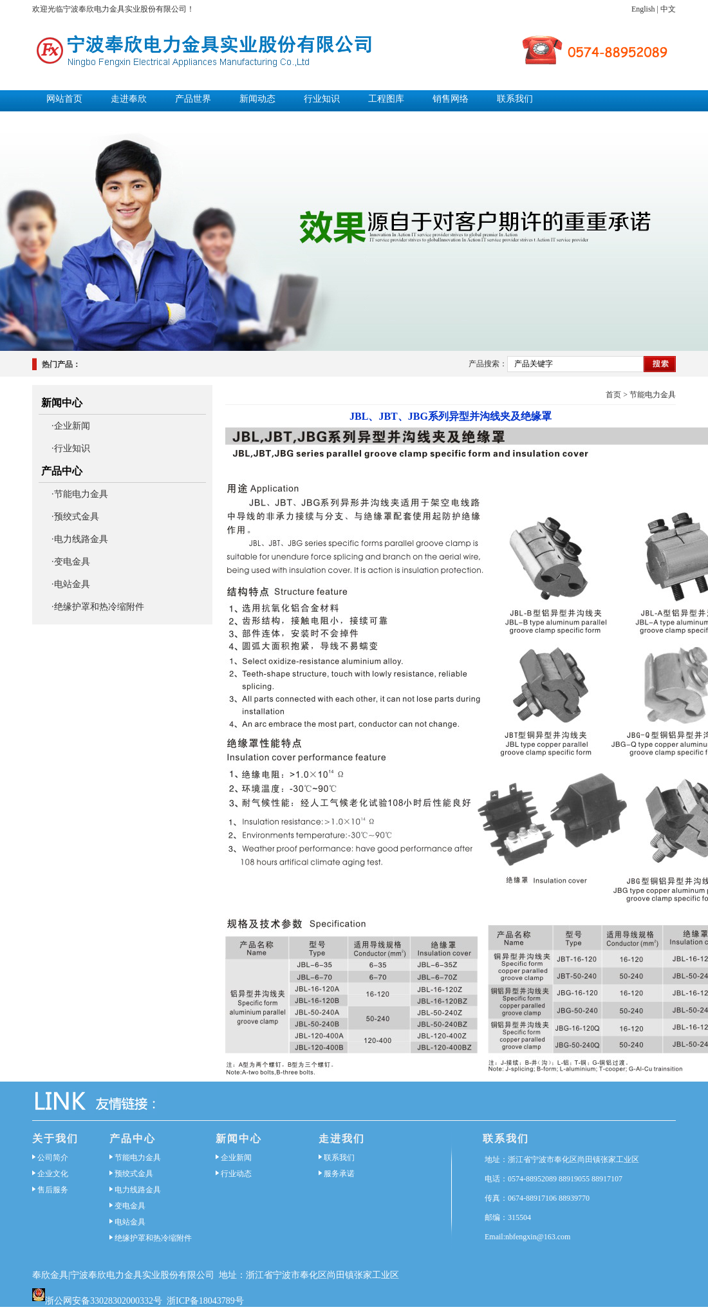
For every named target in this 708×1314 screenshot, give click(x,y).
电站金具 (130, 1221)
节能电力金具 (652, 394)
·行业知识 (70, 448)
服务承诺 (339, 1173)
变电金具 (130, 1205)
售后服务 (52, 1189)
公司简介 (52, 1157)
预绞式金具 (134, 1173)
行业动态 (236, 1173)
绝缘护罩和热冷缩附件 (153, 1238)
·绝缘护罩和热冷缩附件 (97, 607)
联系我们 (515, 99)
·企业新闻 (70, 426)
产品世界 (193, 99)
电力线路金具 (138, 1189)
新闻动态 (257, 99)
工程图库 (386, 99)
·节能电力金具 (79, 494)
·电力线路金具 (79, 539)
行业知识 (322, 99)
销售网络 (451, 99)
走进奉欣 (129, 99)
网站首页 (64, 99)
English (643, 9)
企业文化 (52, 1173)
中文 (668, 9)
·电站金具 (70, 584)
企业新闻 (236, 1157)
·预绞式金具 (75, 516)
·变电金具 (70, 562)
